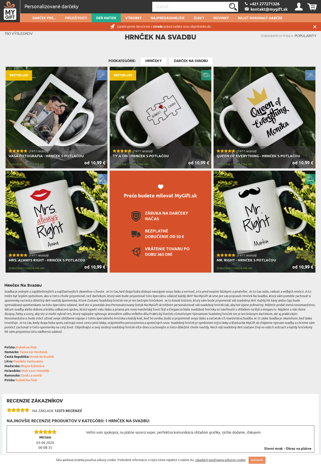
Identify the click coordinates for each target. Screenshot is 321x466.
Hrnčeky (153, 61)
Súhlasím (257, 460)
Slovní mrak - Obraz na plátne (287, 449)
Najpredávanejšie (168, 18)
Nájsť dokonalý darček (260, 18)
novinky (221, 18)
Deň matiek (106, 18)
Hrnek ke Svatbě (42, 357)
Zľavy (198, 18)
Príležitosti (76, 18)
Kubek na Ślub (26, 348)
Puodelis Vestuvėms (28, 362)
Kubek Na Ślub (26, 380)
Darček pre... (44, 18)
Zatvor (315, 26)
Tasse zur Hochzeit (33, 352)
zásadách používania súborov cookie (220, 460)
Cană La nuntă (31, 376)
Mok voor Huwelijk (35, 371)
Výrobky (133, 18)
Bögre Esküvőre (32, 366)
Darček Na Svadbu (191, 61)
